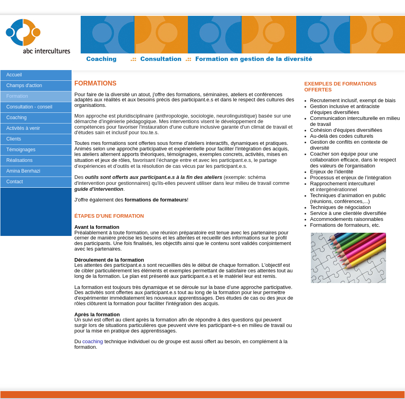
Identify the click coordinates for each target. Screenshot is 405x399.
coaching (92, 341)
